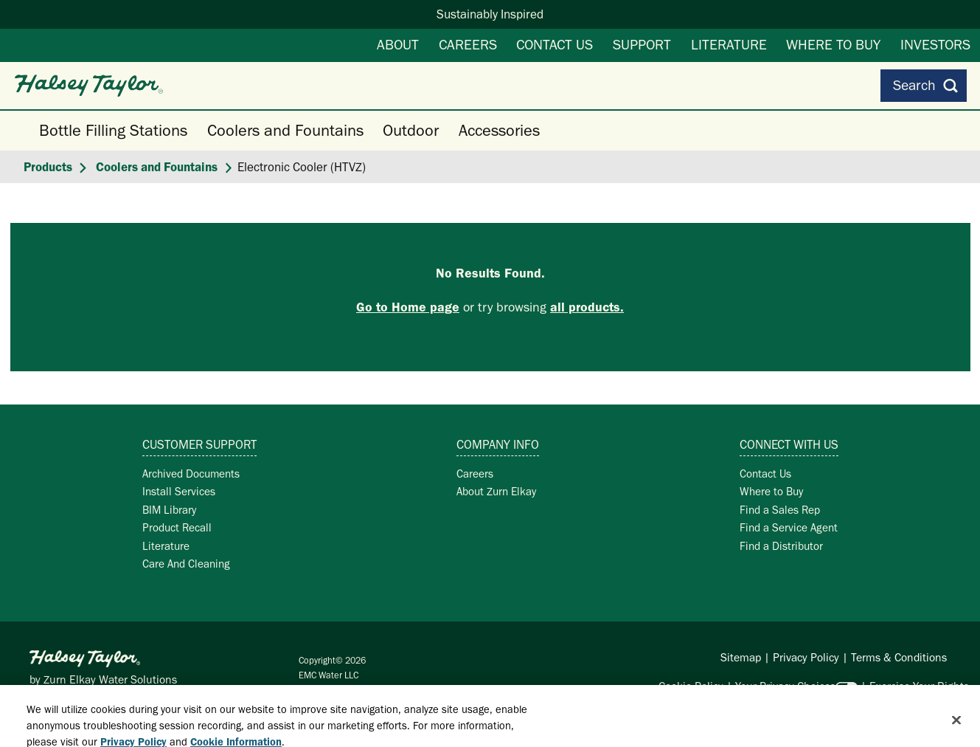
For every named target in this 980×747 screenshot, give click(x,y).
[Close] (956, 726)
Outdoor (411, 130)
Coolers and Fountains (285, 130)
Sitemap (740, 657)
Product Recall (177, 527)
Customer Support (199, 444)
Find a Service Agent (789, 527)
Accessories (499, 130)
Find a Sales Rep (780, 510)
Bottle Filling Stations (113, 130)
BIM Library (169, 510)
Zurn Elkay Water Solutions (110, 679)
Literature (729, 44)
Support (642, 44)
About (398, 44)
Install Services (178, 491)
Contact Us (554, 44)
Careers (468, 44)
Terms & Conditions (899, 657)
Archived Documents (191, 474)
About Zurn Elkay (496, 491)
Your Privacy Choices (785, 686)
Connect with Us (789, 444)
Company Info (497, 444)
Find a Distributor (781, 546)
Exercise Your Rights (919, 686)
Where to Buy (833, 44)
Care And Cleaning (186, 564)
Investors (935, 44)
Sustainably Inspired (490, 14)
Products (48, 166)
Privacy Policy (806, 657)
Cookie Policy (690, 686)
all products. (587, 307)
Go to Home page (407, 307)
